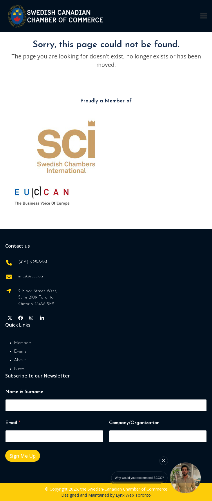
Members (23, 343)
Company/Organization (134, 423)
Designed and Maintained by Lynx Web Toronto (106, 495)
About (20, 360)
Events (20, 351)
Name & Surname (24, 392)
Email (12, 423)
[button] (203, 15)
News (19, 369)
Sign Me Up (23, 455)
